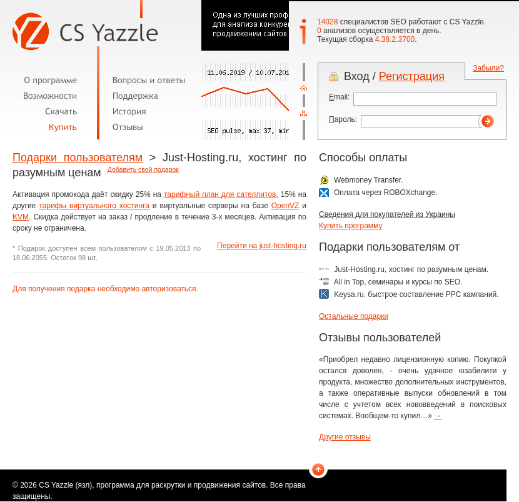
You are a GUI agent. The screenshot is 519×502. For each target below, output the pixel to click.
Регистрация (412, 76)
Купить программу (350, 225)
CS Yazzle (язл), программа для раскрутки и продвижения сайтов (152, 485)
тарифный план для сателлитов (220, 194)
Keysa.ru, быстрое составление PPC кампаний (415, 294)
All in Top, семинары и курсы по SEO (397, 282)
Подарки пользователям (78, 157)
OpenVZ (285, 205)
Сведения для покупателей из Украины (387, 214)
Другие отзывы (345, 437)
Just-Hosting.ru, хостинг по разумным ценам (410, 269)
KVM (21, 217)
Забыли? (488, 68)
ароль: (343, 119)
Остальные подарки (353, 316)
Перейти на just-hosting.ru (261, 245)
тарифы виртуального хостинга (94, 205)
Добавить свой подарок (143, 169)
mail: (339, 97)
